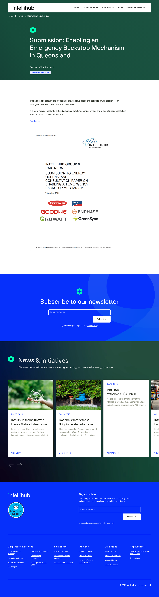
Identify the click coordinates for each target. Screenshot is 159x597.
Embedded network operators (62, 557)
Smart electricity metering (14, 552)
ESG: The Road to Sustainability (86, 561)
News (120, 7)
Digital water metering (39, 551)
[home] (23, 7)
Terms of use (135, 558)
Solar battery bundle (16, 563)
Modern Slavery (111, 560)
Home (76, 7)
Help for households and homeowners (139, 552)
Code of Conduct (111, 565)
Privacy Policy (110, 551)
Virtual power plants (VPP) (38, 564)
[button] (90, 7)
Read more (35, 121)
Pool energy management (36, 557)
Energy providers (61, 551)
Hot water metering (15, 558)
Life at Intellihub (86, 556)
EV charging (12, 567)
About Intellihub (86, 551)
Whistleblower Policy (113, 556)
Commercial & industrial (63, 563)
